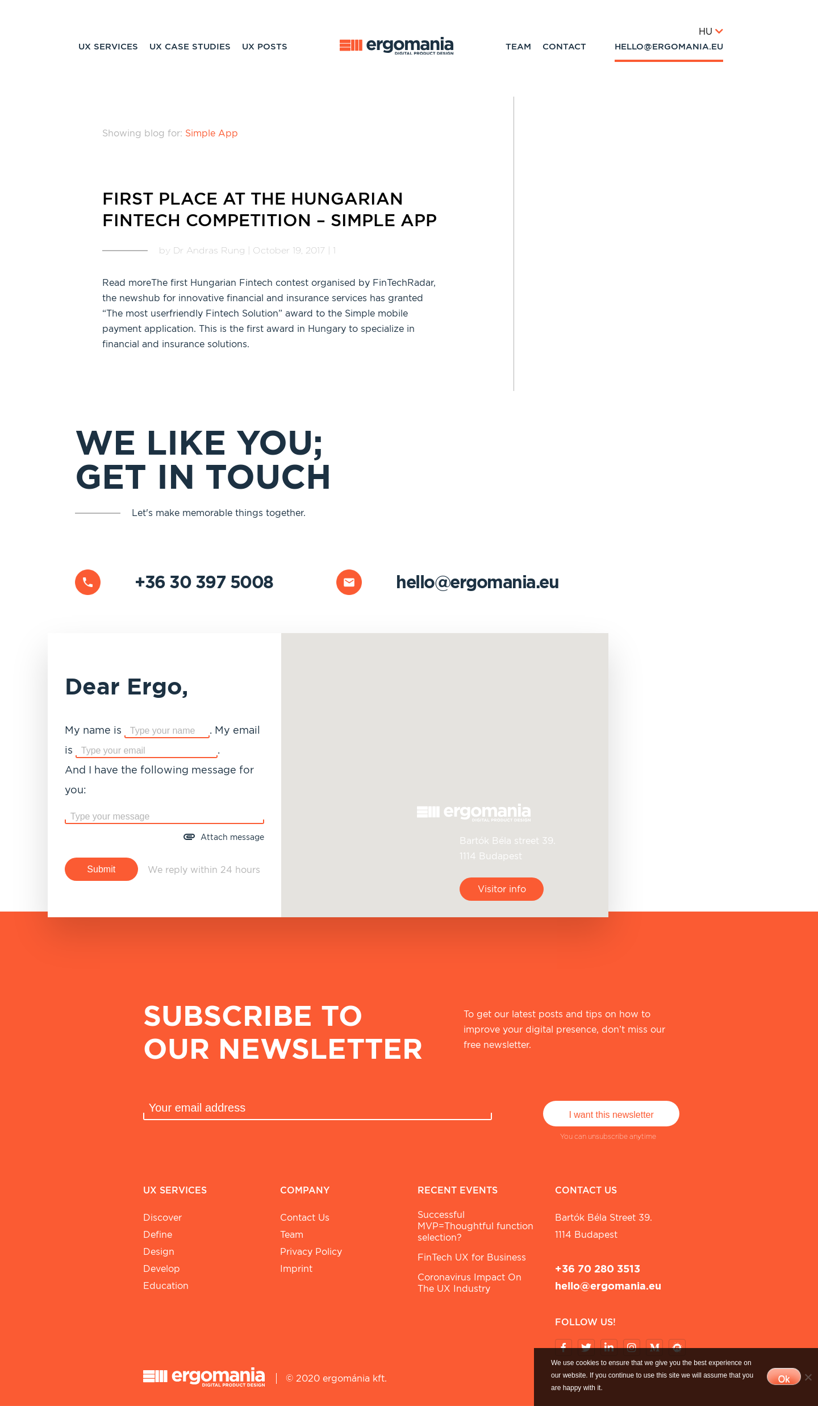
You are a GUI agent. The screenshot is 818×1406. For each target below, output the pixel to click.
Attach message (232, 837)
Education (166, 1285)
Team (518, 46)
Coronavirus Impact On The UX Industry (469, 1283)
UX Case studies (190, 46)
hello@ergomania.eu (669, 46)
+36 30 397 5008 (204, 582)
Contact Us (304, 1217)
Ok (784, 1379)
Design (158, 1251)
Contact (564, 46)
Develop (161, 1268)
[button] (445, 768)
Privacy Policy (311, 1251)
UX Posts (264, 46)
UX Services (108, 46)
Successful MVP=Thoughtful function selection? (475, 1226)
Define (157, 1234)
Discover (162, 1217)
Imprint (296, 1268)
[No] (807, 1377)
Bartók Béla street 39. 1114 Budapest (603, 1226)
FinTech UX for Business (472, 1257)
